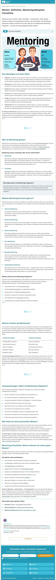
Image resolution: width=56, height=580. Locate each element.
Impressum (34, 578)
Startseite (3, 6)
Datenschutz (41, 578)
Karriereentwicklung (14, 289)
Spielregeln (22, 359)
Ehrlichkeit (27, 400)
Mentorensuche (28, 439)
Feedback (27, 477)
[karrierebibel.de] (6, 2)
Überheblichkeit (6, 496)
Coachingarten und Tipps (20, 510)
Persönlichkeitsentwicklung (41, 143)
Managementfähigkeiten (39, 149)
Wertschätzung (11, 466)
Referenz (26, 483)
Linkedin (48, 528)
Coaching (7, 171)
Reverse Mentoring (12, 233)
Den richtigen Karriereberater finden (19, 507)
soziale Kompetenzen (43, 147)
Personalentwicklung (23, 286)
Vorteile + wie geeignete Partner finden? (18, 504)
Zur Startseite (28, 538)
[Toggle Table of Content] (28, 31)
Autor (48, 525)
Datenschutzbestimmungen (13, 558)
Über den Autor (7, 524)
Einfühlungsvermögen (27, 469)
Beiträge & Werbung (49, 578)
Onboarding (19, 298)
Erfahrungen (9, 463)
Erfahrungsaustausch (48, 246)
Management (8, 6)
